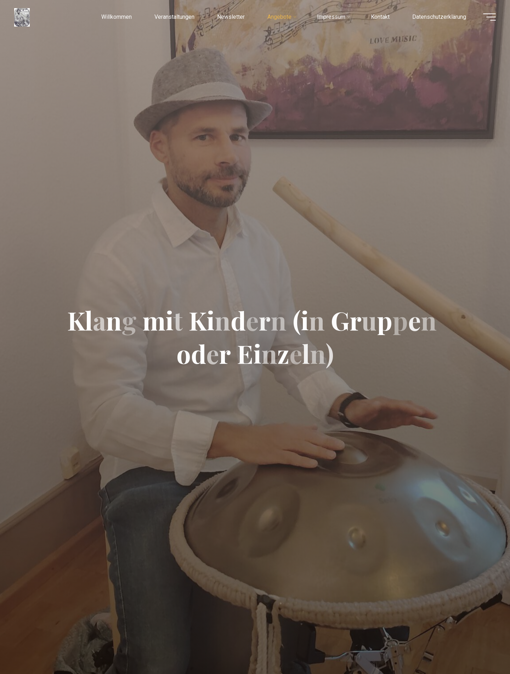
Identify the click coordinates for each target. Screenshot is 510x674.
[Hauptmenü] (489, 17)
